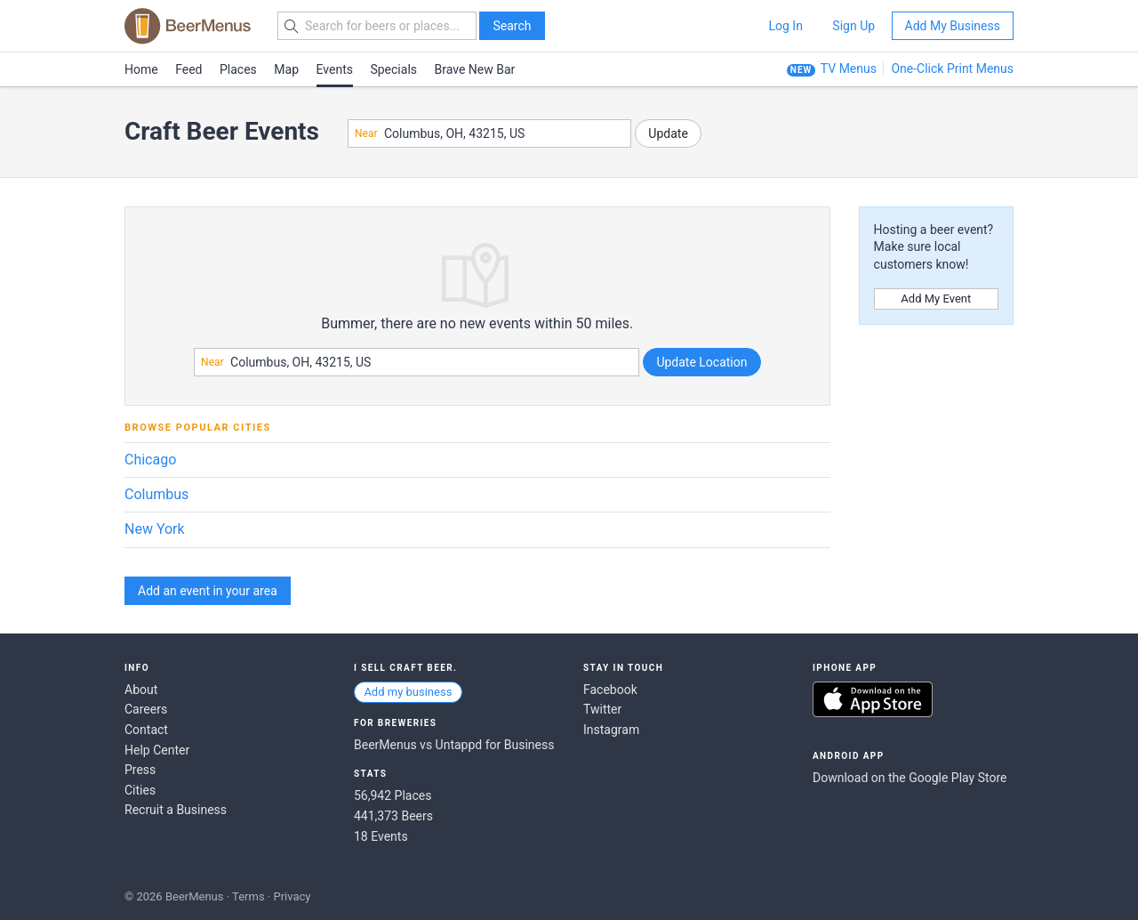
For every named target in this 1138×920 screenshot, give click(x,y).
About (140, 689)
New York (154, 529)
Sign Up (853, 26)
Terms (248, 896)
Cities (140, 790)
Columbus (156, 494)
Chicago (150, 459)
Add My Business (952, 26)
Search (512, 26)
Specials (393, 69)
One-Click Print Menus (952, 68)
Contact (146, 729)
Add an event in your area (207, 591)
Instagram (611, 729)
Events (335, 69)
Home (141, 69)
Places (238, 69)
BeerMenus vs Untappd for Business (454, 745)
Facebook (610, 689)
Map (286, 69)
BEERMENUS (187, 25)
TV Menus (849, 68)
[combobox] (489, 133)
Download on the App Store (873, 699)
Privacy (291, 896)
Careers (145, 709)
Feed (188, 69)
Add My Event (936, 298)
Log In (785, 26)
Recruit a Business (175, 810)
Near (366, 133)
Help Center (156, 750)
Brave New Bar (475, 69)
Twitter (602, 709)
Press (140, 770)
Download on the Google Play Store (909, 778)
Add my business (408, 691)
